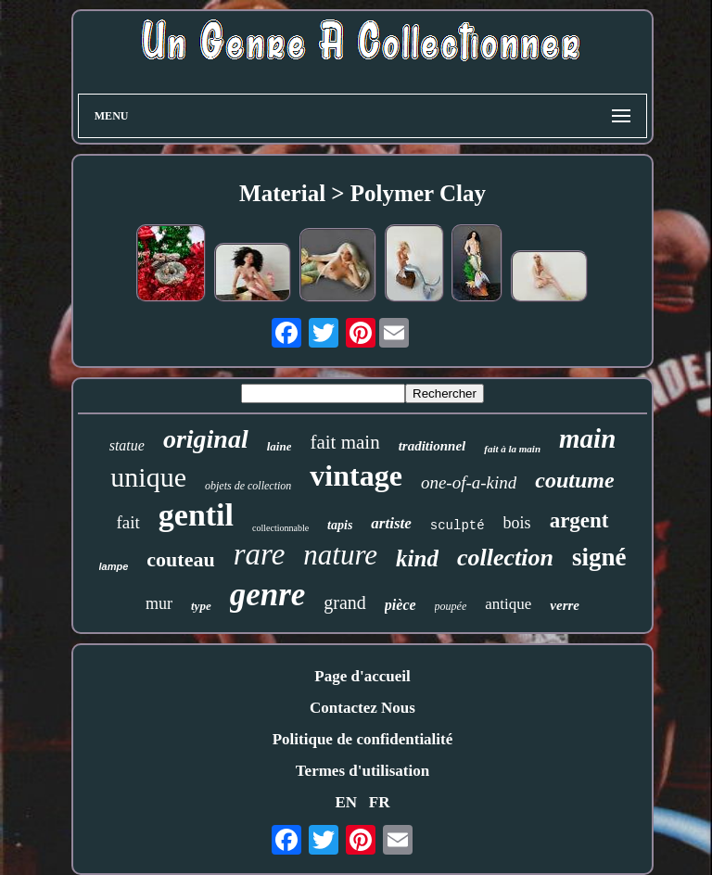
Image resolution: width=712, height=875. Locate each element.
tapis (339, 525)
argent (579, 520)
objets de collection (248, 485)
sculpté (457, 525)
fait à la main (512, 448)
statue (127, 445)
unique (148, 477)
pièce (400, 605)
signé (599, 557)
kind (417, 558)
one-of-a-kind (468, 482)
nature (340, 555)
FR (379, 802)
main (587, 438)
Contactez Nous (362, 707)
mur (159, 603)
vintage (356, 475)
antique (508, 604)
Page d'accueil (362, 676)
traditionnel (432, 445)
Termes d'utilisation (362, 771)
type (201, 606)
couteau (180, 559)
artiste (391, 523)
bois (517, 523)
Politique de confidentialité (363, 739)
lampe (114, 566)
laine (279, 446)
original (205, 439)
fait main (344, 442)
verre (564, 605)
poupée (451, 606)
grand (345, 602)
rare (260, 554)
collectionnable (280, 528)
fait (127, 522)
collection (505, 557)
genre (268, 595)
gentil (196, 515)
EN (346, 802)
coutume (574, 480)
